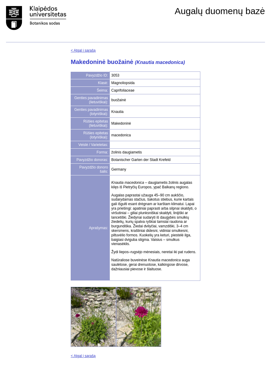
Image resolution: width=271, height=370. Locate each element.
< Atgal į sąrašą (83, 50)
